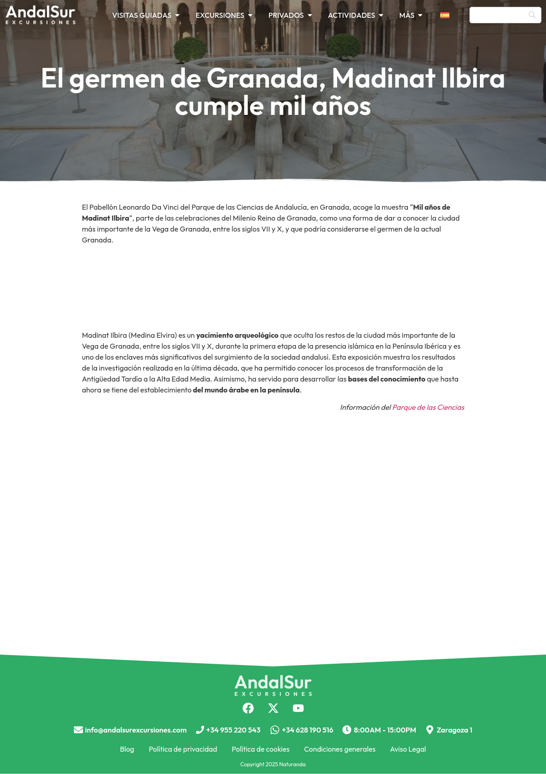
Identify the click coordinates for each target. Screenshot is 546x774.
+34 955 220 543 (233, 729)
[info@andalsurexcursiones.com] (78, 729)
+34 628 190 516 (308, 729)
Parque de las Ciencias (428, 407)
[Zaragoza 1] (429, 729)
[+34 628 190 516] (275, 730)
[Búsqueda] (505, 15)
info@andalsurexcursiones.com (136, 729)
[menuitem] (450, 15)
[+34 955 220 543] (200, 730)
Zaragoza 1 (454, 729)
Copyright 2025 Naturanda (273, 764)
